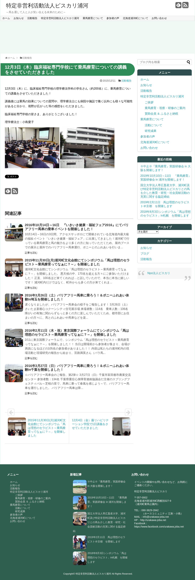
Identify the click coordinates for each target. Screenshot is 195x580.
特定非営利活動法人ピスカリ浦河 (47, 6)
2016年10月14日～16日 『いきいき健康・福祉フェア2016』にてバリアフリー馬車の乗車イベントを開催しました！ (77, 227)
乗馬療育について (93, 18)
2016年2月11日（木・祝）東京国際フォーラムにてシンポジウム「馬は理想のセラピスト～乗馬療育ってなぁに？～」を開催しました (77, 332)
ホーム (6, 18)
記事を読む (31, 252)
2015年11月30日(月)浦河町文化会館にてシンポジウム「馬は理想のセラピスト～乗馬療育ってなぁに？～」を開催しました (77, 262)
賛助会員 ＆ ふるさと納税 (161, 113)
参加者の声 (112, 18)
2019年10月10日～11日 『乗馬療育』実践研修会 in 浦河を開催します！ (107, 502)
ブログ (144, 253)
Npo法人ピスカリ (158, 273)
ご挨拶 (149, 102)
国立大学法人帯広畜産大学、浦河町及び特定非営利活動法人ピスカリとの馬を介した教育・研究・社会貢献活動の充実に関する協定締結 (99, 522)
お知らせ (19, 18)
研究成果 (150, 130)
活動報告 (32, 18)
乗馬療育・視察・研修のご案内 (165, 108)
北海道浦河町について (135, 18)
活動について (153, 125)
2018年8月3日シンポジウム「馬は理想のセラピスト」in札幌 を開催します (107, 557)
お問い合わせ (159, 18)
